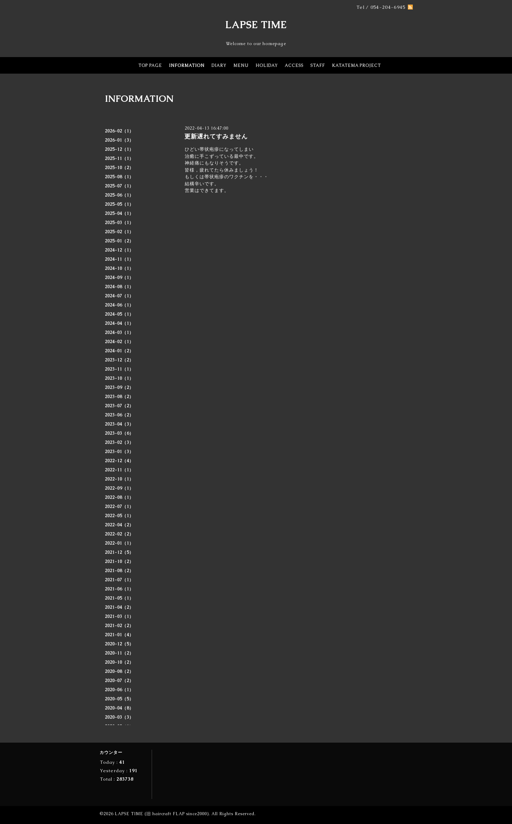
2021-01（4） (119, 635)
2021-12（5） (119, 552)
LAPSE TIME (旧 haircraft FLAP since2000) (162, 814)
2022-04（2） (119, 525)
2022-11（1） (119, 470)
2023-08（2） (119, 396)
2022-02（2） (119, 534)
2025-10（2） (119, 168)
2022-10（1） (119, 479)
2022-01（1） (119, 543)
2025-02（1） (119, 232)
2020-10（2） (119, 662)
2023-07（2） (119, 406)
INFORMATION (186, 65)
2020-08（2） (119, 671)
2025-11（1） (119, 158)
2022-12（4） (119, 461)
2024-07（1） (119, 296)
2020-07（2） (119, 680)
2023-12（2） (119, 360)
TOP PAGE (150, 65)
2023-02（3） (119, 442)
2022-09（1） (119, 488)
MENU (240, 65)
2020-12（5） (119, 644)
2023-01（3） (119, 451)
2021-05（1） (119, 598)
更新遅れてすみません (216, 136)
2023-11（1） (119, 369)
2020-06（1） (119, 690)
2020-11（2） (119, 653)
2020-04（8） (119, 708)
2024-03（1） (119, 332)
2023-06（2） (119, 415)
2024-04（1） (119, 323)
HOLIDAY (266, 65)
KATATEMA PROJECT (356, 65)
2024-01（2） (119, 351)
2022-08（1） (119, 497)
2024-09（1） (119, 277)
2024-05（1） (119, 314)
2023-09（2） (119, 387)
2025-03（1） (119, 222)
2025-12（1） (119, 149)
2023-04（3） (119, 424)
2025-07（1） (119, 186)
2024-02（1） (119, 342)
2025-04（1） (119, 213)
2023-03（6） (119, 433)
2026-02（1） (119, 131)
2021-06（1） (119, 589)
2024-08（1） (119, 287)
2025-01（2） (119, 241)
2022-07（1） (119, 506)
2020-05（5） (119, 699)
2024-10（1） (119, 268)
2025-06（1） (119, 195)
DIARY (218, 65)
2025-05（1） (119, 204)
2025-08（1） (119, 177)
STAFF (317, 65)
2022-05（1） (119, 516)
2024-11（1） (119, 259)
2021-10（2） (119, 561)
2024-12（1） (119, 250)
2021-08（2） (119, 571)
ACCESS (294, 65)
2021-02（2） (119, 625)
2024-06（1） (119, 305)
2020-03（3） (119, 717)
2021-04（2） (119, 607)
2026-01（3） (119, 140)
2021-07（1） (119, 580)
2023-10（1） (119, 378)
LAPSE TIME (256, 24)
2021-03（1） (119, 616)
